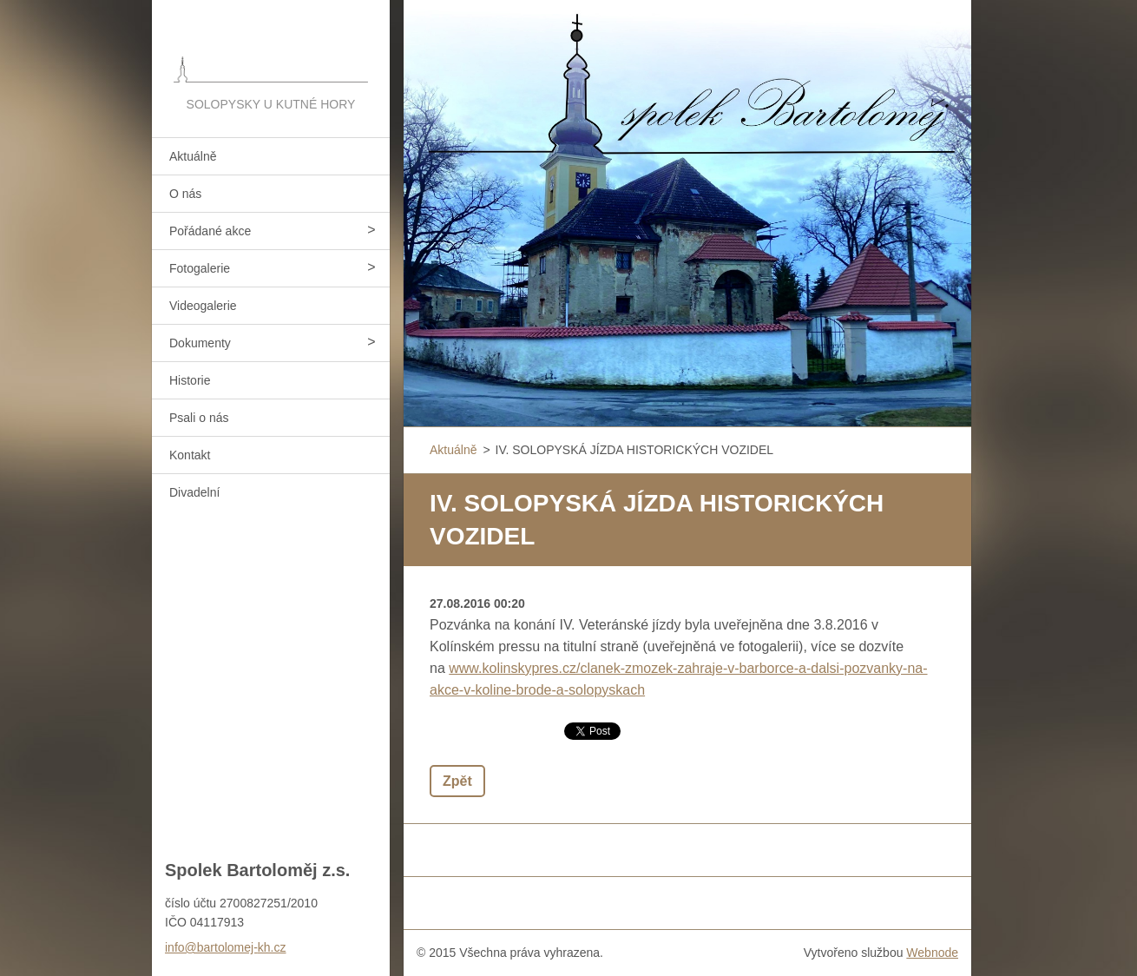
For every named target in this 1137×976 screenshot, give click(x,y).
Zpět (457, 781)
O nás (185, 194)
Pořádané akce (210, 231)
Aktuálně (192, 156)
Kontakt (189, 455)
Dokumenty (200, 343)
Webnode (932, 953)
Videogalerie (203, 306)
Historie (189, 380)
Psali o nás (198, 418)
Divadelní (194, 492)
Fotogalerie (199, 268)
